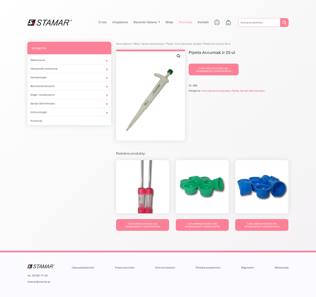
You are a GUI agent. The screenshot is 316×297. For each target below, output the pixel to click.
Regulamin (247, 267)
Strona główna (124, 43)
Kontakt (203, 22)
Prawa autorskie (124, 267)
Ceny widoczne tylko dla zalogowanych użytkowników (213, 69)
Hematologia (38, 77)
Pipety (169, 43)
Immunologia (38, 112)
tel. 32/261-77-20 (37, 275)
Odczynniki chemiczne (43, 68)
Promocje (185, 22)
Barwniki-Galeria (145, 22)
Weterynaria (37, 60)
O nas (102, 22)
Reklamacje (282, 267)
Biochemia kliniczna (42, 86)
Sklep (169, 22)
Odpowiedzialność (83, 267)
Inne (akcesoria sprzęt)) (188, 43)
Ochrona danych (165, 267)
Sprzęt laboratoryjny (42, 103)
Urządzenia (120, 22)
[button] (178, 56)
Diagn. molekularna (42, 95)
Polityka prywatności (208, 267)
